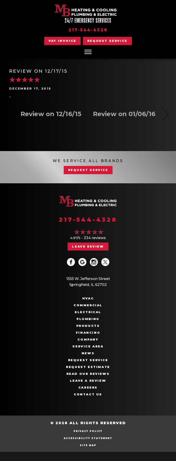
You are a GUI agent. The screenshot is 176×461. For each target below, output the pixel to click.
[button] (107, 41)
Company (87, 339)
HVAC (88, 298)
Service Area (87, 346)
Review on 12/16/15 (51, 114)
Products (88, 326)
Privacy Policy (88, 431)
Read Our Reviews (88, 374)
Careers (88, 387)
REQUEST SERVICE (88, 170)
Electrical (88, 312)
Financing (88, 332)
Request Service (88, 360)
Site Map (88, 445)
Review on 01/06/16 (124, 114)
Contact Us (88, 394)
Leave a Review (88, 380)
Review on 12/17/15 (38, 71)
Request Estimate (88, 367)
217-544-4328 (88, 30)
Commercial (88, 305)
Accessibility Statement (88, 438)
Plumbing (88, 319)
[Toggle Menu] (88, 52)
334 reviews (95, 238)
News (88, 353)
